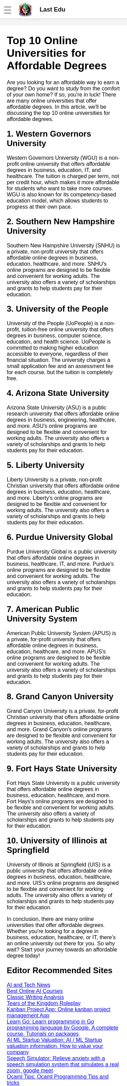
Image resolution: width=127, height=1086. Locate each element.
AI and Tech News (28, 985)
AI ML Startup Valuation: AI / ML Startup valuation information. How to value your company (55, 1046)
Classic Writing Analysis (35, 997)
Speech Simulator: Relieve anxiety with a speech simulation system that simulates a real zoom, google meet (63, 1064)
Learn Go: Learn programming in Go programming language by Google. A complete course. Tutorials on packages (62, 1028)
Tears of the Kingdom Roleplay (44, 1003)
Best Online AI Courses (35, 991)
